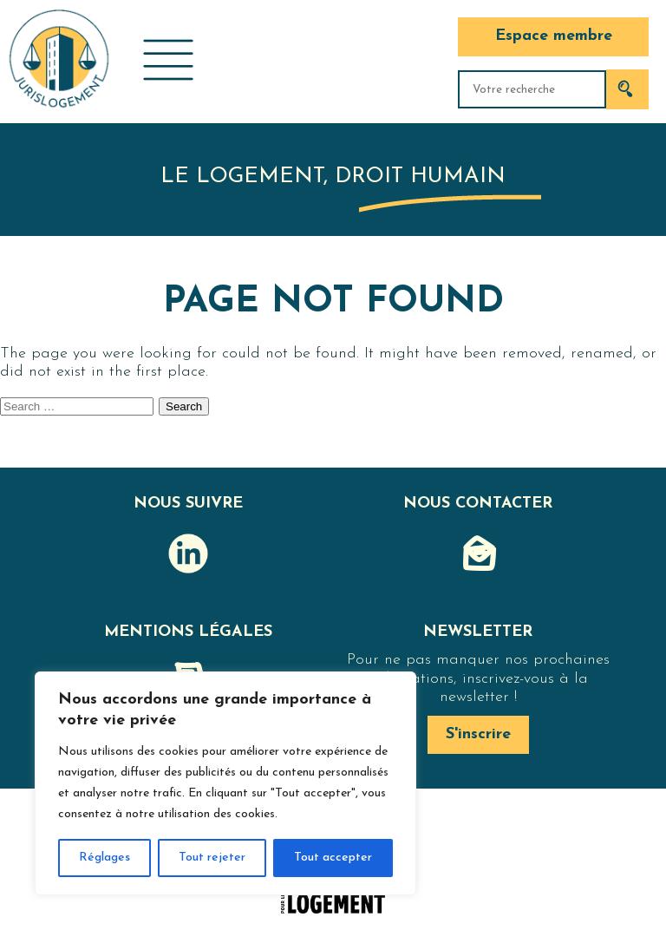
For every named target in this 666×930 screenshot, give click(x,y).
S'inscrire (478, 734)
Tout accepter (333, 857)
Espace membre (553, 36)
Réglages (104, 857)
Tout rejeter (212, 857)
